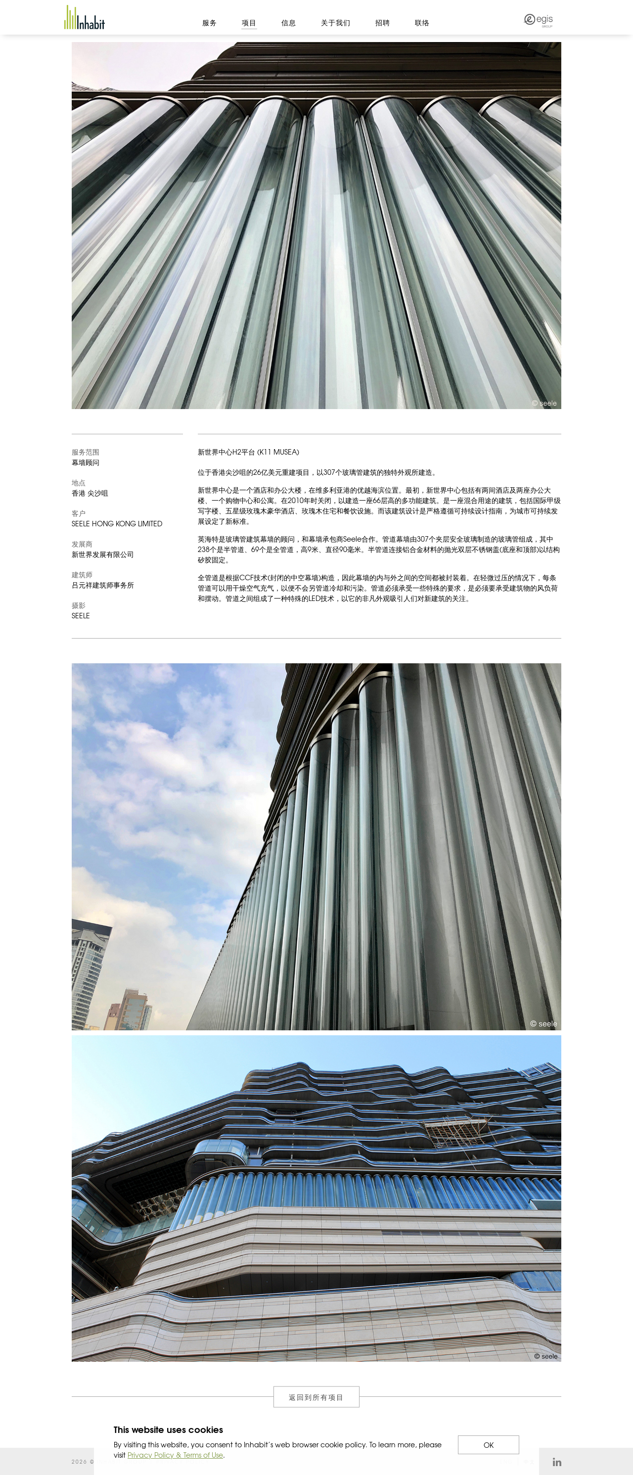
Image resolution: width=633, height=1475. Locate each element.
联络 (422, 22)
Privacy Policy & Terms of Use (175, 1455)
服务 (209, 22)
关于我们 (336, 22)
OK (489, 1445)
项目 (249, 22)
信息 (288, 22)
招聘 (382, 22)
